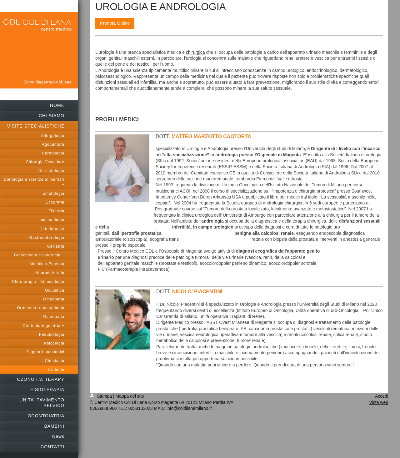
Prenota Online (115, 23)
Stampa (101, 396)
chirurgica (195, 52)
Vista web (378, 402)
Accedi (381, 396)
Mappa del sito (130, 396)
